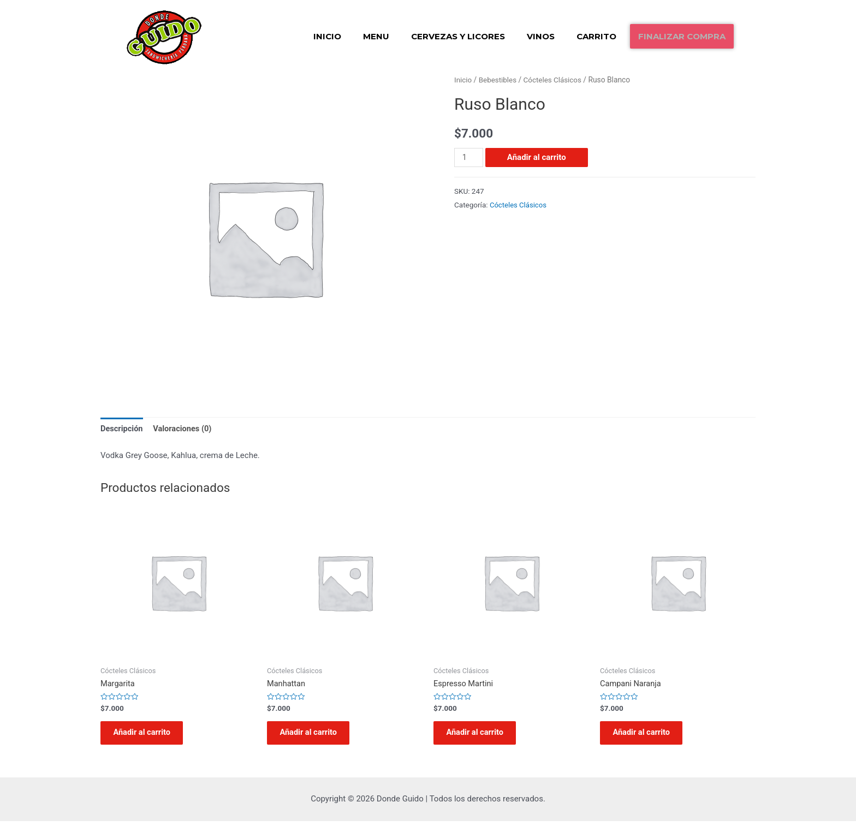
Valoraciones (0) (184, 428)
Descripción (122, 428)
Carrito (596, 36)
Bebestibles (499, 79)
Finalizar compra (682, 36)
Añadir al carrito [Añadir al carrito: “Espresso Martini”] (479, 735)
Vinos (541, 36)
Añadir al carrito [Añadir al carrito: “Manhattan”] (312, 735)
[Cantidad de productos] (469, 157)
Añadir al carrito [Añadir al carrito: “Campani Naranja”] (645, 735)
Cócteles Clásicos (555, 79)
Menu (376, 36)
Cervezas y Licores (458, 36)
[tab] (122, 429)
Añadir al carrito (537, 157)
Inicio (327, 36)
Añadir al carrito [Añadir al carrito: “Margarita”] (146, 735)
